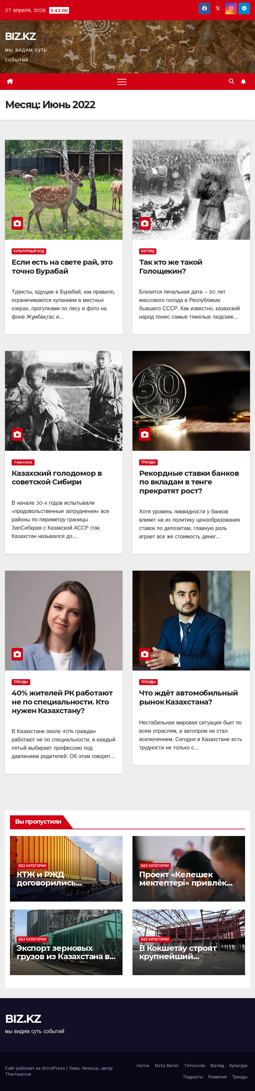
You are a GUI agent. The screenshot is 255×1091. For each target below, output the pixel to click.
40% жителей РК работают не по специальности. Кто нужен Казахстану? (62, 701)
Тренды (148, 462)
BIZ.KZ (20, 36)
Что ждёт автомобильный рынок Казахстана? (188, 697)
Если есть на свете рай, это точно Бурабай (62, 266)
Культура (238, 1065)
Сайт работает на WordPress (35, 1068)
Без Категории (32, 866)
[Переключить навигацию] (122, 81)
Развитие (217, 1076)
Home (142, 1065)
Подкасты (193, 1076)
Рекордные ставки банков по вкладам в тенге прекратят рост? (189, 482)
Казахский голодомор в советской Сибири (57, 477)
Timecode (23, 462)
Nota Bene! (167, 1065)
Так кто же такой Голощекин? (170, 266)
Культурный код (29, 251)
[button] (231, 81)
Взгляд (147, 251)
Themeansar (18, 1074)
